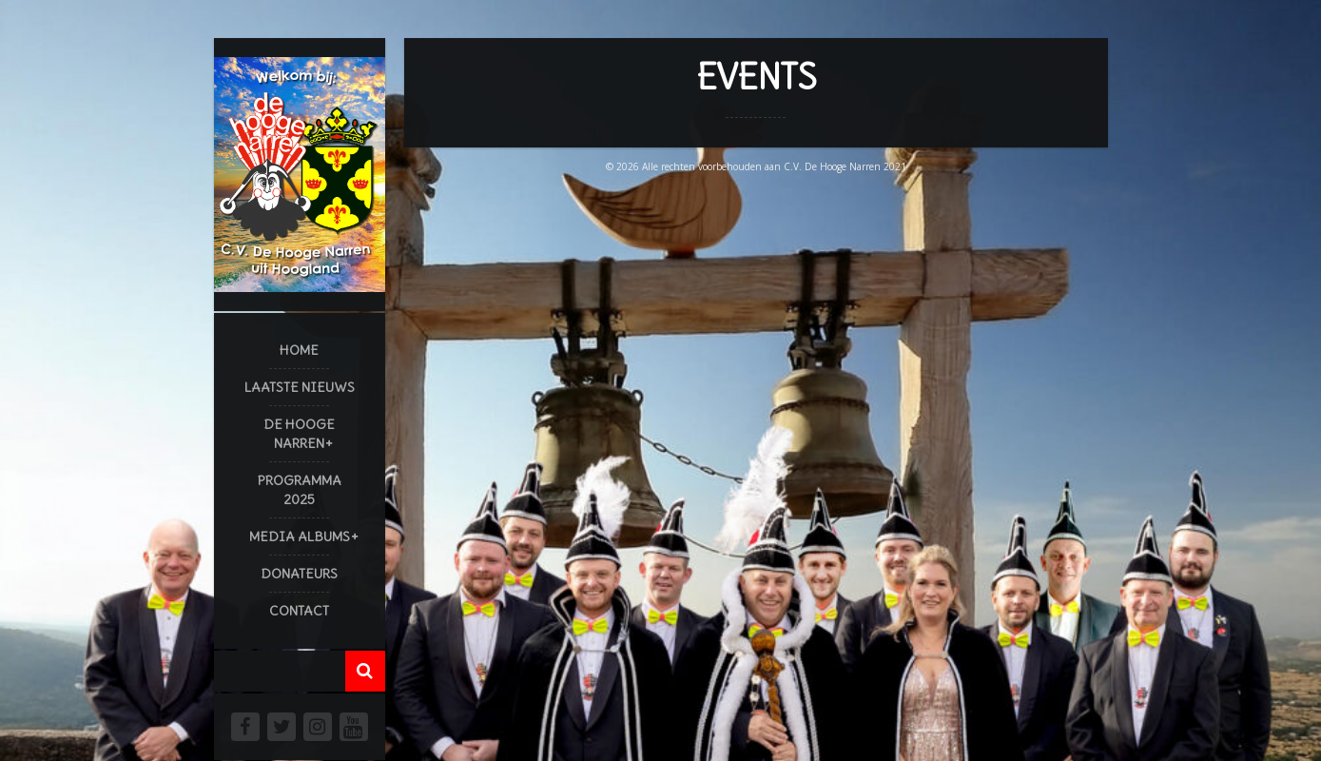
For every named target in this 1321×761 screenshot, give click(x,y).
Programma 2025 (299, 490)
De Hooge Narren (299, 434)
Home (299, 350)
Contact (299, 610)
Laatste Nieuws (299, 387)
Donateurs (299, 573)
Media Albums (299, 536)
